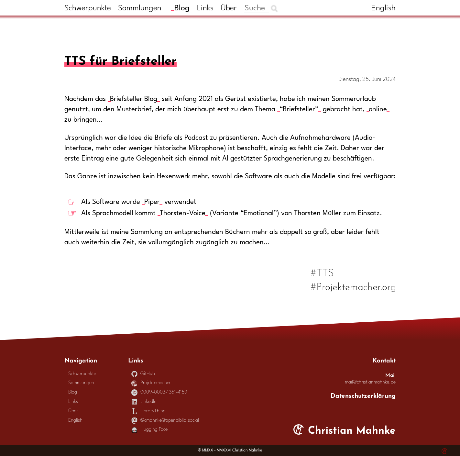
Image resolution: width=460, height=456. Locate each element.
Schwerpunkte (87, 8)
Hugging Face (149, 429)
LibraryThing (148, 411)
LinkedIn (144, 401)
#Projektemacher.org (353, 285)
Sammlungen (139, 8)
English (383, 8)
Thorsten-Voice (182, 213)
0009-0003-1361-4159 (159, 392)
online (378, 109)
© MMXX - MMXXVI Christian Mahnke (230, 450)
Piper (152, 202)
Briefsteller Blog (133, 99)
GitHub (143, 374)
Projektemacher (151, 383)
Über (229, 8)
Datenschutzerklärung (363, 394)
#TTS (322, 271)
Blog (182, 8)
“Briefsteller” (298, 109)
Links (205, 8)
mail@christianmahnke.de (370, 382)
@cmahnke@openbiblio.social (165, 420)
